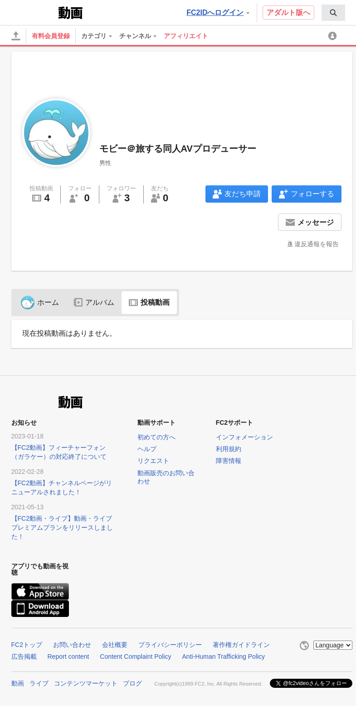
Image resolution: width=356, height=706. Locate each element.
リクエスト (153, 460)
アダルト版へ (288, 12)
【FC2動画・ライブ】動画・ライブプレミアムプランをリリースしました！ (62, 527)
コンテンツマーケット (85, 683)
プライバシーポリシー (170, 644)
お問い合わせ (72, 644)
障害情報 (228, 460)
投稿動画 (149, 302)
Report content (68, 656)
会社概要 (114, 644)
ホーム (40, 302)
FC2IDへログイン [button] (217, 12)
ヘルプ (146, 448)
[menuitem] (333, 13)
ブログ (132, 683)
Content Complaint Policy (135, 656)
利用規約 (228, 448)
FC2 (33, 12)
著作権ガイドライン (241, 644)
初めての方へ (156, 437)
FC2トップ (26, 644)
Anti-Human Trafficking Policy (223, 656)
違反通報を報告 (316, 244)
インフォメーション (244, 437)
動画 (17, 683)
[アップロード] (15, 36)
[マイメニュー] (334, 36)
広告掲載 (24, 656)
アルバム (93, 302)
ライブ (39, 683)
